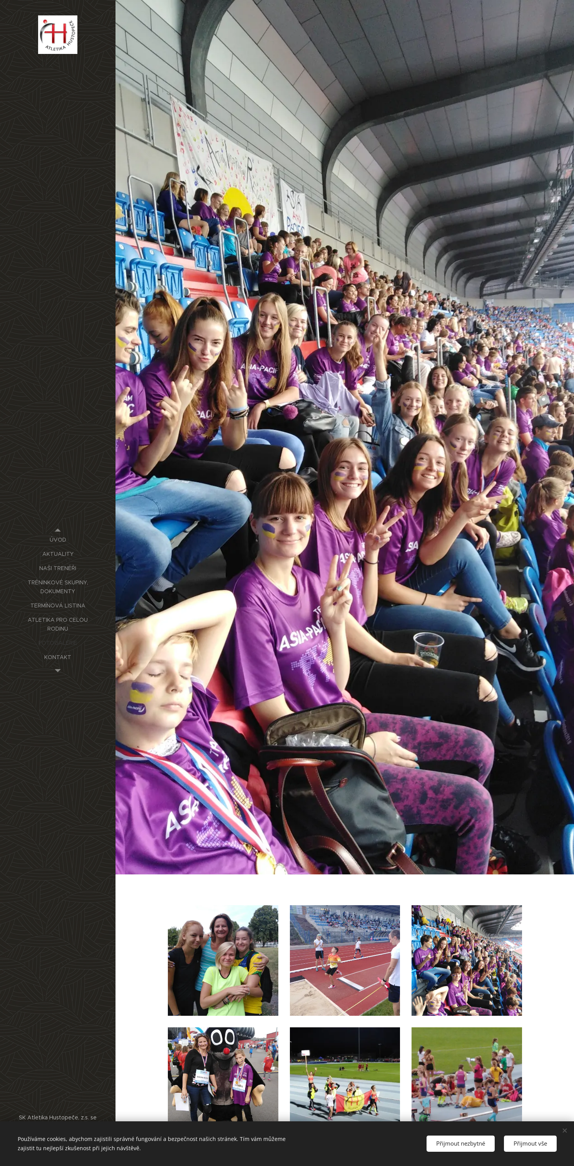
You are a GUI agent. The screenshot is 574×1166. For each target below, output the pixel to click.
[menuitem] (57, 539)
